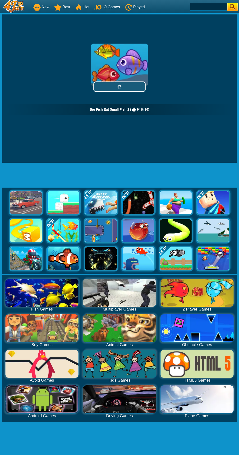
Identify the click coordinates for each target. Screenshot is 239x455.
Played (135, 7)
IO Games (107, 7)
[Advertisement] (119, 175)
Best (62, 7)
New (41, 7)
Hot (82, 7)
